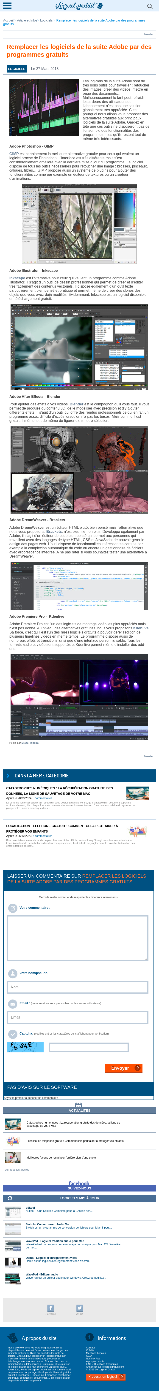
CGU (89, 1355)
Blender (77, 404)
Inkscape (17, 278)
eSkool (30, 1207)
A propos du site (95, 1361)
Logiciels (46, 20)
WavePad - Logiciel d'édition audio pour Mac (55, 1241)
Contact (90, 1347)
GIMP (14, 154)
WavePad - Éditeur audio (42, 1274)
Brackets (54, 532)
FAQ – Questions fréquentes (102, 1364)
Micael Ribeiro (30, 742)
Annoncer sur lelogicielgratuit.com (105, 1366)
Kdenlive (141, 628)
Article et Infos (27, 20)
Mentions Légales (96, 1353)
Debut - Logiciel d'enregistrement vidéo (52, 1257)
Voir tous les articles (17, 1169)
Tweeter (148, 34)
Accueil (8, 20)
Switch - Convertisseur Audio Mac (48, 1224)
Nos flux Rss (93, 1358)
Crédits (90, 1350)
